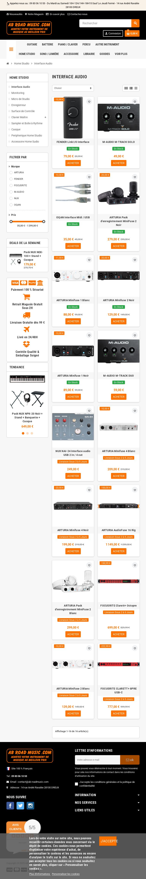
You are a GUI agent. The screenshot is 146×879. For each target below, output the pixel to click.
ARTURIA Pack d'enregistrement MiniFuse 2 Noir (119, 221)
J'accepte (109, 841)
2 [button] (27, 433)
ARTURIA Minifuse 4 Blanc (118, 452)
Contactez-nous (77, 14)
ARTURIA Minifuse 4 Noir (73, 532)
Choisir (58, 88)
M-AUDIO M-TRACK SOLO (118, 141)
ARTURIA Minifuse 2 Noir (118, 301)
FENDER (18, 178)
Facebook (10, 809)
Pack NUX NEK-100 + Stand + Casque (33, 256)
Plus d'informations (40, 874)
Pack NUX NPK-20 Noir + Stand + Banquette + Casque (27, 417)
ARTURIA (19, 172)
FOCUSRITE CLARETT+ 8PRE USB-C (119, 693)
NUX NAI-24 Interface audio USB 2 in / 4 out (73, 454)
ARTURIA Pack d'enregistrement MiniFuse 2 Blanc (73, 612)
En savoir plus (57, 14)
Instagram (30, 809)
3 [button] (32, 433)
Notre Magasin (34, 14)
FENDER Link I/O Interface (73, 141)
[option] (27, 401)
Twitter (20, 809)
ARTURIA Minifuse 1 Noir (73, 377)
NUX (16, 198)
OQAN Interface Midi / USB (73, 217)
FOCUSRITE (20, 185)
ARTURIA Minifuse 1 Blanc (73, 301)
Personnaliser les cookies (66, 874)
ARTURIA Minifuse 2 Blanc (73, 691)
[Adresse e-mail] (97, 763)
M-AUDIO (19, 191)
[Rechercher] (109, 23)
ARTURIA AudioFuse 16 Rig (119, 532)
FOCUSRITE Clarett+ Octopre (118, 608)
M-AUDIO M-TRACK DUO (118, 377)
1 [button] (23, 433)
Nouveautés (14, 14)
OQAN (17, 204)
